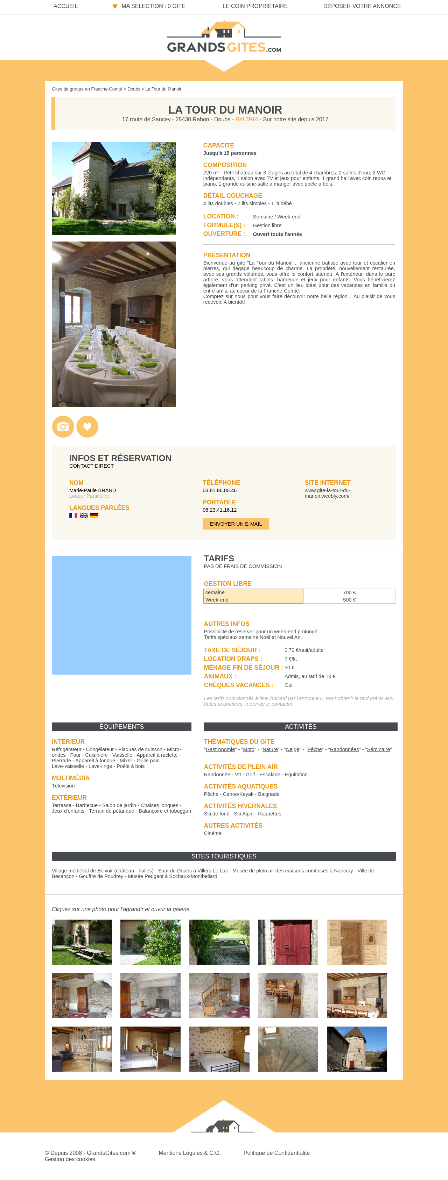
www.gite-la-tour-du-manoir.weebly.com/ (327, 493)
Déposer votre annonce (362, 6)
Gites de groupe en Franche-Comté (87, 89)
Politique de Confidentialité (277, 1153)
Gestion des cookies (70, 1159)
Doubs (133, 89)
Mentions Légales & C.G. (190, 1153)
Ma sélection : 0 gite (153, 6)
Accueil (66, 6)
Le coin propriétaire (255, 6)
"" (220, 749)
